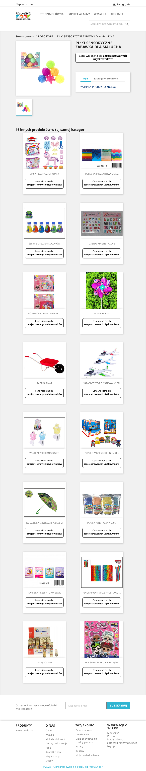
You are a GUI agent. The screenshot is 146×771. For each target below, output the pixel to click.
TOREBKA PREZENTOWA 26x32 (102, 173)
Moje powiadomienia (87, 755)
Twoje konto (84, 725)
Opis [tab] (85, 78)
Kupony (79, 750)
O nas (49, 730)
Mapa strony (53, 756)
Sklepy (49, 760)
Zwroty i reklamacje (56, 743)
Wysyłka (100, 14)
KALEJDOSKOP (44, 662)
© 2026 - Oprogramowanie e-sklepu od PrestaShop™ (73, 766)
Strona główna (52, 14)
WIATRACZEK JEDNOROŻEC (44, 453)
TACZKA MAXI (44, 383)
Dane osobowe (83, 730)
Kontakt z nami (54, 752)
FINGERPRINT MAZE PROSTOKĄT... (102, 592)
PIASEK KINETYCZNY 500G (101, 522)
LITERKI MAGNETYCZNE (102, 243)
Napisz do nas (24, 4)
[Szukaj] (109, 23)
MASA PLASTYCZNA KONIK (44, 173)
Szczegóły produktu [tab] (106, 78)
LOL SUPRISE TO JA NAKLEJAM (101, 662)
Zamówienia (82, 734)
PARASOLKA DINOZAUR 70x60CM (44, 522)
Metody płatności (55, 739)
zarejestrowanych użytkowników (110, 57)
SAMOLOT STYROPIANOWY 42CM (101, 383)
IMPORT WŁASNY (79, 14)
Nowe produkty (24, 730)
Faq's (48, 747)
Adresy (79, 746)
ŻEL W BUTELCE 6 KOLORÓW (44, 243)
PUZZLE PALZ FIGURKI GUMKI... (102, 453)
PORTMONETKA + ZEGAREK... (44, 313)
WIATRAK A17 (101, 313)
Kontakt (116, 14)
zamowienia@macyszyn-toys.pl (122, 744)
